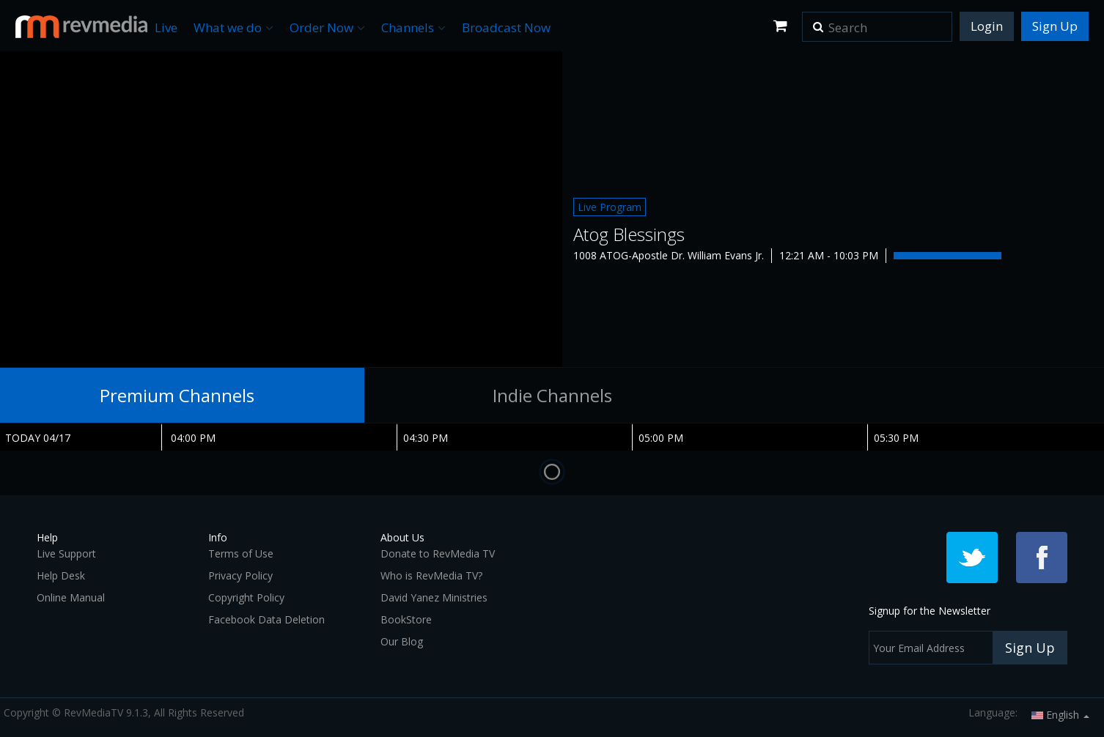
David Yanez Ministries (433, 597)
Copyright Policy (246, 597)
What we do (233, 27)
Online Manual (71, 597)
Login (987, 26)
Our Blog (401, 641)
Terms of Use (240, 553)
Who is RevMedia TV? (431, 575)
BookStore (406, 619)
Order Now (327, 27)
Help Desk (61, 575)
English (1060, 715)
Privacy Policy (240, 575)
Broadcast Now (506, 27)
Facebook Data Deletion (266, 619)
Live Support (66, 553)
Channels (413, 27)
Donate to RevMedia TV (437, 553)
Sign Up (1055, 26)
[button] (818, 22)
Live (166, 27)
